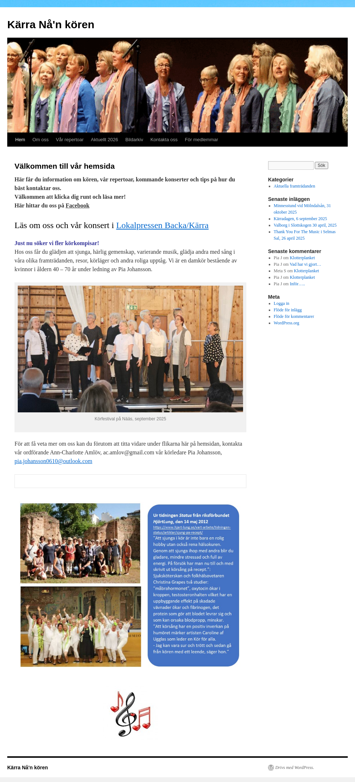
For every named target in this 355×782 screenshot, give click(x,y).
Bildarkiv (134, 139)
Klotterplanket (302, 257)
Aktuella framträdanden (294, 186)
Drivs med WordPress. (294, 767)
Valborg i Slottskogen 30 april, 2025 (305, 225)
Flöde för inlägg (288, 309)
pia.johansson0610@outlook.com (53, 461)
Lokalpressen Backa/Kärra (162, 225)
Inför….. (297, 283)
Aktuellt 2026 (104, 139)
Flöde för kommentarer (294, 316)
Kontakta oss (164, 139)
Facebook (77, 205)
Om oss (40, 139)
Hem (20, 139)
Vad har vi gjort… (305, 264)
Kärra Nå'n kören (51, 24)
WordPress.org (286, 322)
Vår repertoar (70, 139)
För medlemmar (201, 139)
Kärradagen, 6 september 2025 (300, 218)
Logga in (281, 303)
